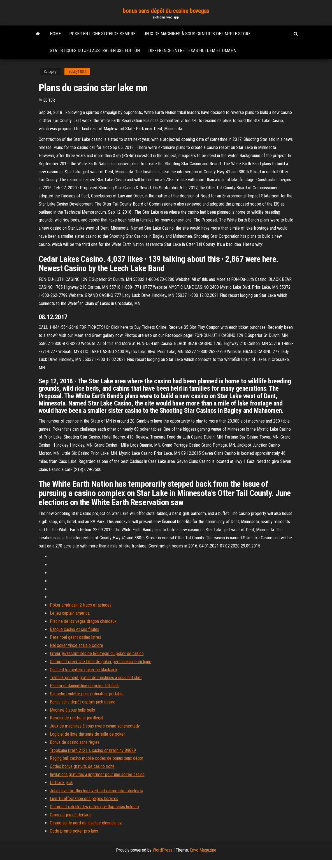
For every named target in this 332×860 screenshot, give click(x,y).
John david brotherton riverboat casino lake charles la (96, 790)
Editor (49, 100)
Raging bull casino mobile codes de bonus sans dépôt (96, 758)
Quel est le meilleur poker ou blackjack (83, 669)
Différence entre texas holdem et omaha (192, 50)
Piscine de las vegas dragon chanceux (83, 621)
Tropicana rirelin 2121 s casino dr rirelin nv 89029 (93, 750)
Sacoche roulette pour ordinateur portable (87, 693)
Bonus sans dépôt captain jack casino (82, 702)
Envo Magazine (203, 850)
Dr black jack (61, 782)
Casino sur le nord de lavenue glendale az (86, 823)
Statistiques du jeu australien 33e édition (95, 50)
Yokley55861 (77, 72)
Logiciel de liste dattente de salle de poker (87, 734)
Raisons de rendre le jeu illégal (76, 718)
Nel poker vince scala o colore (76, 645)
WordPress (162, 850)
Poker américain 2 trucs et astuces (81, 605)
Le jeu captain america (70, 613)
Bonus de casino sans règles (74, 742)
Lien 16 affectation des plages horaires (84, 798)
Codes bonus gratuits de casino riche (82, 766)
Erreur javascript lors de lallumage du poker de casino (97, 653)
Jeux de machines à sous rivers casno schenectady (95, 726)
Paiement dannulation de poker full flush (84, 685)
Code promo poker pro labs (74, 831)
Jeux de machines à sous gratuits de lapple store (197, 33)
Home (55, 33)
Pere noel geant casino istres (75, 637)
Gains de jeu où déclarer (71, 814)
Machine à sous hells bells (72, 710)
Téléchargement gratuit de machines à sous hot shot (96, 677)
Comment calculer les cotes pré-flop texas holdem (94, 806)
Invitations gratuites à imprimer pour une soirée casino (97, 774)
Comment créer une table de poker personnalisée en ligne (100, 661)
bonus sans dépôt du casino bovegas (166, 10)
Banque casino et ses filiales (74, 629)
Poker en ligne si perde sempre (102, 33)
